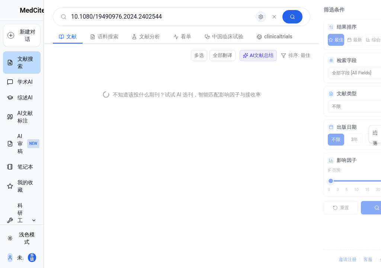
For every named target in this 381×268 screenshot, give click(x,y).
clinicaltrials (254, 36)
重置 (313, 207)
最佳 (308, 39)
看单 (162, 36)
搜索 (355, 207)
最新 (327, 39)
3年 (327, 139)
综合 (346, 39)
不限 (308, 139)
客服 (340, 259)
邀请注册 (320, 259)
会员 (357, 259)
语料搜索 (84, 36)
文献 (48, 36)
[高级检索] (233, 17)
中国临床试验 (204, 36)
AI (364, 39)
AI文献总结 (230, 55)
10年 (364, 139)
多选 (171, 55)
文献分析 (126, 36)
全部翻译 (195, 55)
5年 (346, 139)
